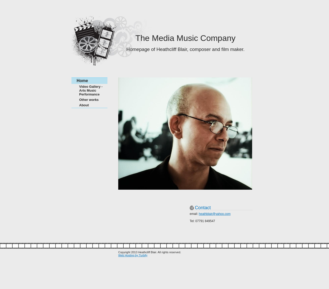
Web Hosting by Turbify (133, 255)
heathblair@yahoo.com (215, 214)
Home (82, 80)
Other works (89, 100)
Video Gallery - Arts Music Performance (91, 90)
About (84, 105)
